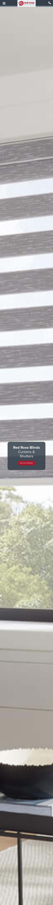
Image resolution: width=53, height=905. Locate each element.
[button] (26, 463)
